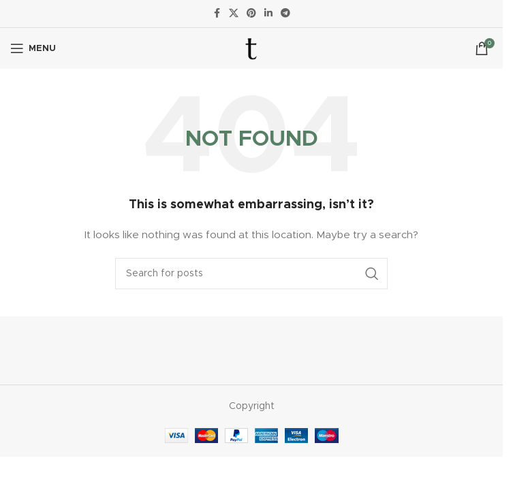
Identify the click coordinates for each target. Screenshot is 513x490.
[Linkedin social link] (268, 13)
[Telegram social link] (285, 13)
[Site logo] (251, 48)
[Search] (251, 273)
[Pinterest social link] (251, 13)
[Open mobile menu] (33, 48)
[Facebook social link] (216, 13)
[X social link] (234, 13)
